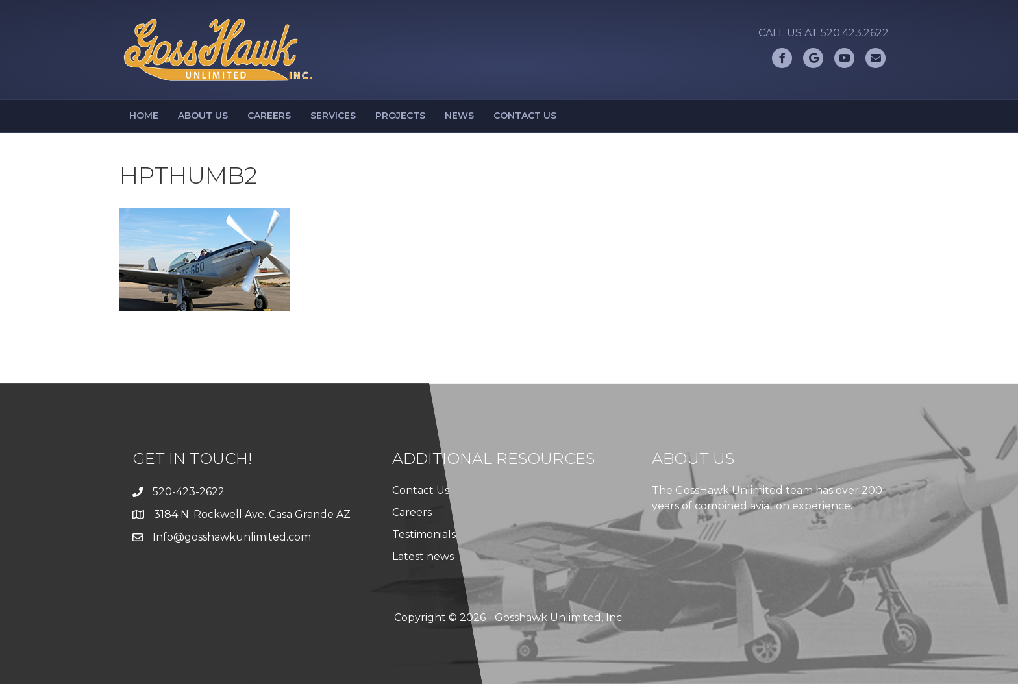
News (459, 115)
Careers (269, 115)
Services (333, 115)
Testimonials (424, 534)
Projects (400, 115)
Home (143, 115)
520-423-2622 (189, 491)
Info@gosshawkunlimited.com (232, 537)
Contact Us (524, 115)
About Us (203, 115)
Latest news (423, 556)
